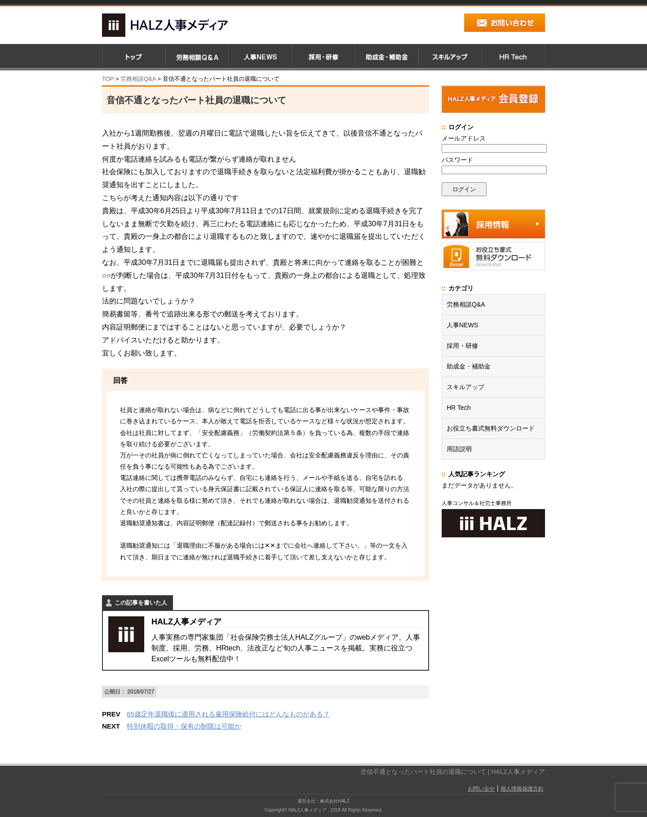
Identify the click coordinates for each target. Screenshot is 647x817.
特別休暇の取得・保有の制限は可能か (184, 726)
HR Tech (458, 407)
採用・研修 (462, 345)
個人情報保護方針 (522, 789)
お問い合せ (481, 789)
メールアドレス (464, 138)
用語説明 (459, 448)
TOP (108, 78)
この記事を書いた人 (141, 602)
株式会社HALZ (335, 801)
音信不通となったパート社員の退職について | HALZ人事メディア (452, 771)
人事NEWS (462, 325)
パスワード (457, 159)
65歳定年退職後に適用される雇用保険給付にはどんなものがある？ (228, 714)
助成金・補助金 (469, 366)
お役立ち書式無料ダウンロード (491, 428)
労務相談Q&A (138, 78)
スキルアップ (465, 387)
